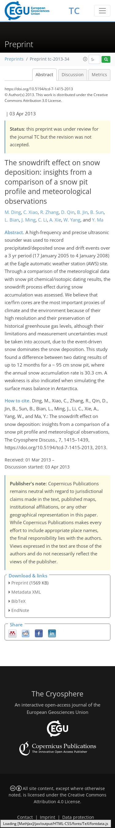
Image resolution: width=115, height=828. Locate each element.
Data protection (78, 817)
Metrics (99, 74)
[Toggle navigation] (102, 11)
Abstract (44, 74)
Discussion (73, 74)
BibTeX (18, 601)
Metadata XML (26, 592)
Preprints (14, 59)
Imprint (47, 817)
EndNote (20, 610)
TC (74, 10)
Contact (25, 817)
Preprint (19, 583)
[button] (85, 59)
